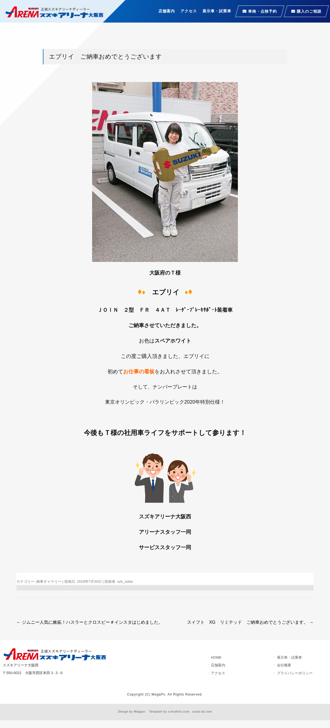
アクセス (188, 11)
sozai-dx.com (202, 711)
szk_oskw (125, 581)
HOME (216, 657)
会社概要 (284, 665)
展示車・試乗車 (216, 11)
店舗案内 (166, 11)
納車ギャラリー (48, 581)
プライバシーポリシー (295, 673)
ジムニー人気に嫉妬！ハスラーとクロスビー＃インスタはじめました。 (89, 622)
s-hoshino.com (178, 711)
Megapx (139, 711)
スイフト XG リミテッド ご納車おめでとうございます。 (250, 622)
